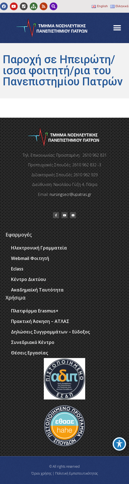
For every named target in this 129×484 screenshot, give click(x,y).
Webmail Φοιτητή (30, 258)
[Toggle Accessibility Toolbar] (119, 444)
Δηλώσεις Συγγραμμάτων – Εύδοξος (50, 332)
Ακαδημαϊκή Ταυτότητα (37, 290)
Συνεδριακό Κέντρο (32, 342)
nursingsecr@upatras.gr (70, 194)
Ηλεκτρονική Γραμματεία (39, 248)
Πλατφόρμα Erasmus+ (34, 311)
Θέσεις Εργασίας (29, 353)
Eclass (17, 269)
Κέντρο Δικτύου (28, 279)
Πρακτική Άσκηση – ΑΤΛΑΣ (40, 321)
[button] (117, 28)
